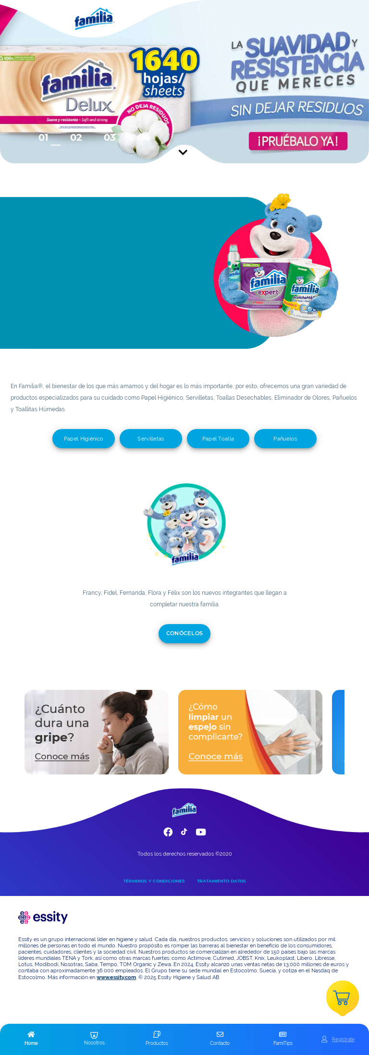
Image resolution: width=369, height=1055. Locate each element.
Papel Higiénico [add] (84, 439)
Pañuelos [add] (285, 439)
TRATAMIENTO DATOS (221, 880)
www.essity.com (116, 977)
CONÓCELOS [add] (184, 633)
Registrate (343, 1039)
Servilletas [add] (150, 439)
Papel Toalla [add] (218, 439)
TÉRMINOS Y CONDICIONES (154, 880)
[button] (31, 1039)
